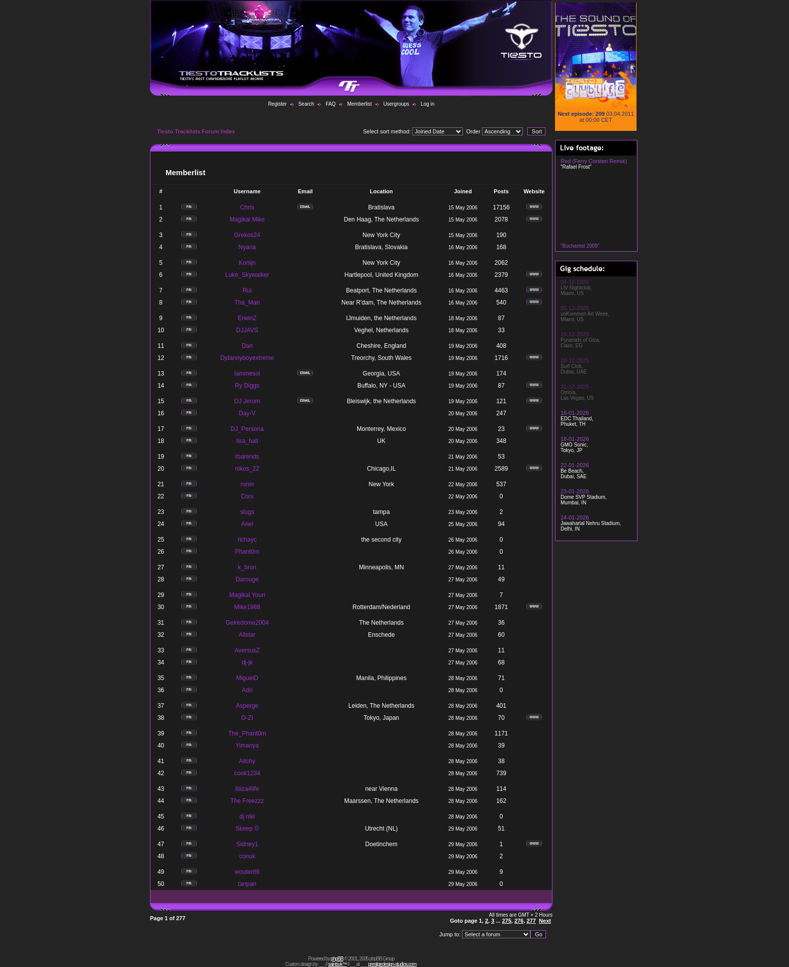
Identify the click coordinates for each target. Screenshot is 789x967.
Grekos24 (247, 235)
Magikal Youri (247, 595)
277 (531, 921)
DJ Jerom (247, 401)
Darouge (247, 579)
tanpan (247, 883)
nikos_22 (247, 468)
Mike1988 (247, 607)
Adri (247, 690)
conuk (247, 856)
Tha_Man (247, 302)
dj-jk (247, 662)
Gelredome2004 (247, 622)
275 (506, 921)
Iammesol (247, 373)
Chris (247, 207)
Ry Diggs (247, 385)
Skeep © (247, 828)
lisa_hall (247, 440)
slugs (247, 511)
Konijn (247, 262)
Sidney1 (247, 844)
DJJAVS (247, 330)
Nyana (247, 247)
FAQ (331, 104)
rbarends (247, 456)
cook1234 (247, 773)
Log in (427, 104)
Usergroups (396, 104)
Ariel (247, 524)
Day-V (247, 413)
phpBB (337, 958)
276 (518, 921)
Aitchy (247, 761)
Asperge (247, 705)
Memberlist (359, 104)
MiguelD (247, 678)
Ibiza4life (247, 788)
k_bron (247, 567)
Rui (247, 290)
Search (306, 104)
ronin (247, 484)
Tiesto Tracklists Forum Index (196, 131)
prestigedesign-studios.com (392, 964)
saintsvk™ (337, 964)
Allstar (247, 634)
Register (277, 104)
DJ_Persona (247, 428)
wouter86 (246, 871)
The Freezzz (247, 800)
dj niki (247, 816)
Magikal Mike (247, 219)
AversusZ (247, 650)
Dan (247, 345)
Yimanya (247, 745)
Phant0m (247, 551)
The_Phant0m (247, 733)
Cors (247, 496)
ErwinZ (247, 318)
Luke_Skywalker (247, 274)
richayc (247, 539)
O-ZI (247, 717)
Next (545, 921)
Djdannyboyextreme (247, 357)
